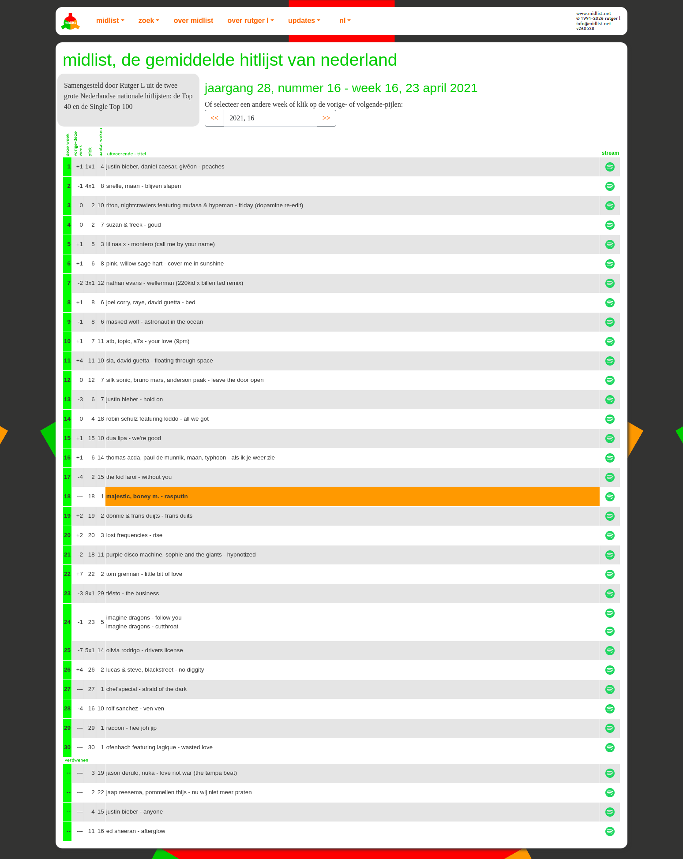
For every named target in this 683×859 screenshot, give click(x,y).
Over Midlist (194, 20)
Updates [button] (301, 20)
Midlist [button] (107, 20)
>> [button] (326, 118)
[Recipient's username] (270, 118)
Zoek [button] (146, 20)
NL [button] (342, 20)
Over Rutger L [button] (247, 20)
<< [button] (214, 118)
